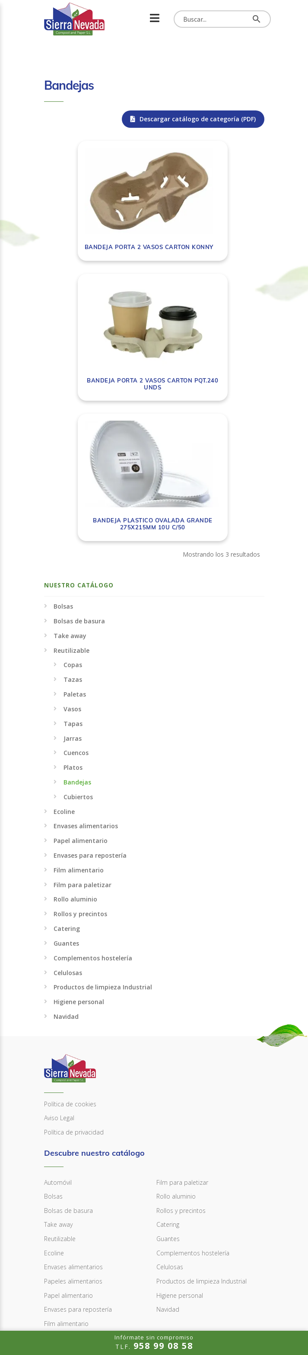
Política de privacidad (74, 1006)
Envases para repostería (90, 729)
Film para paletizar (82, 758)
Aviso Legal (59, 992)
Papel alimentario (81, 714)
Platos (73, 641)
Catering (67, 802)
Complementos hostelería (93, 831)
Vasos (72, 582)
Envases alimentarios (86, 700)
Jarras (73, 612)
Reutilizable (71, 524)
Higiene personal (79, 876)
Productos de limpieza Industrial (103, 861)
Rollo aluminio (75, 773)
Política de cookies (70, 977)
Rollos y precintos (80, 788)
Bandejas (77, 656)
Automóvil (58, 1056)
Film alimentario (79, 743)
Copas (73, 539)
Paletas (75, 568)
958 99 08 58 (72, 1261)
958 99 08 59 (72, 1275)
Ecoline (64, 685)
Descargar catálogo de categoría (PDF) (193, 119)
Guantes (66, 817)
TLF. (154, 1342)
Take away (70, 509)
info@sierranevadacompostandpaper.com (119, 1290)
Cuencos (76, 626)
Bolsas (63, 480)
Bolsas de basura (79, 494)
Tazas (73, 553)
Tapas (73, 597)
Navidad (66, 890)
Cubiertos (78, 670)
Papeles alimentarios (73, 1155)
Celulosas (68, 846)
